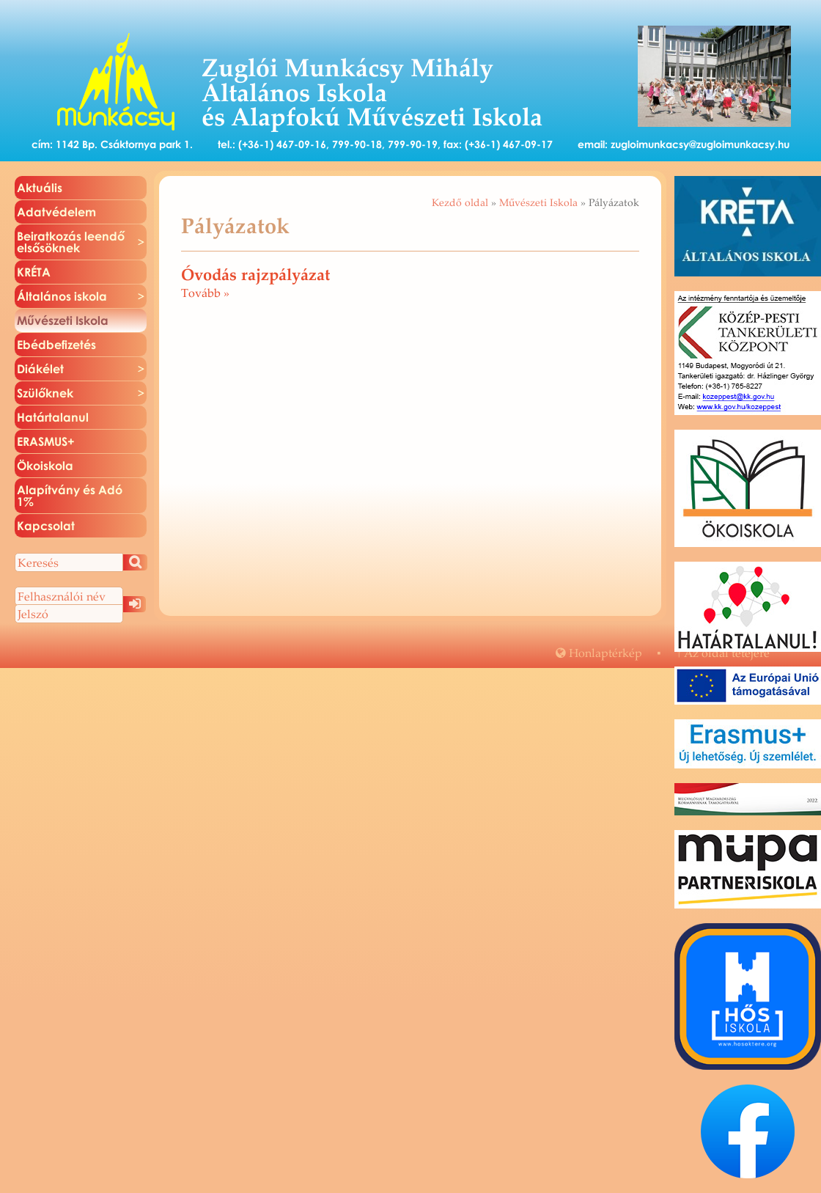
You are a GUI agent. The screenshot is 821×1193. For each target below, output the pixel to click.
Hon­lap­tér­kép (599, 653)
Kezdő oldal (460, 202)
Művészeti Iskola (538, 202)
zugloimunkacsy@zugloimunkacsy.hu (700, 144)
